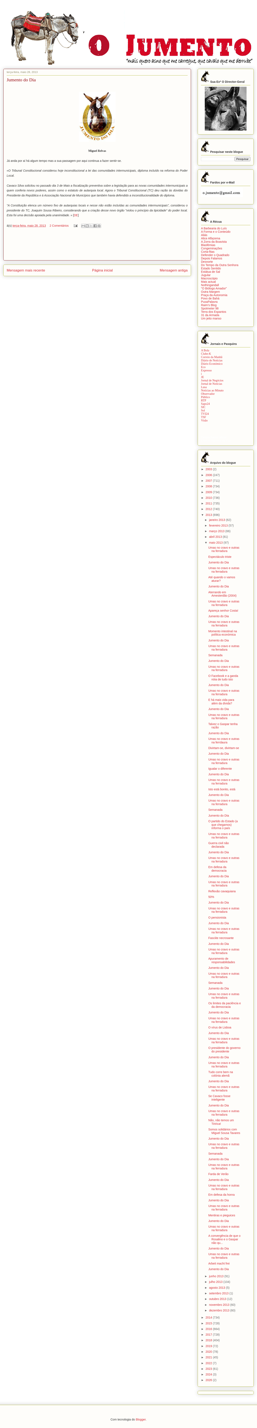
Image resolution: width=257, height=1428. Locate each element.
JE (202, 377)
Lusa (204, 387)
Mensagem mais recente (26, 270)
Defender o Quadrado (215, 255)
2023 (209, 1368)
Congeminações (211, 248)
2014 (209, 1317)
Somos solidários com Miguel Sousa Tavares (224, 1131)
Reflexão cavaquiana (222, 891)
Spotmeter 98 (210, 308)
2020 (209, 1351)
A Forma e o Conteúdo (215, 231)
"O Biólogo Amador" (214, 288)
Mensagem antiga (174, 270)
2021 (209, 1357)
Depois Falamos (211, 258)
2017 (209, 1334)
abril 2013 (216, 536)
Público (205, 397)
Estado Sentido (211, 268)
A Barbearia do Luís (214, 228)
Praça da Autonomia (214, 295)
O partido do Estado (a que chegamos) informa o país (223, 825)
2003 (209, 469)
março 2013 (217, 531)
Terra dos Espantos (213, 311)
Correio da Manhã (211, 357)
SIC (203, 407)
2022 (209, 1363)
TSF (203, 417)
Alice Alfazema (210, 238)
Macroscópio (209, 278)
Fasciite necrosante (221, 938)
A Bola (205, 350)
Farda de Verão (218, 1174)
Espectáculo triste (220, 556)
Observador (208, 393)
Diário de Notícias (212, 360)
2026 (209, 1380)
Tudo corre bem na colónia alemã (220, 1073)
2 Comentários (59, 225)
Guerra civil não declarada (218, 844)
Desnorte (207, 261)
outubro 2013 (218, 1299)
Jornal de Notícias (211, 383)
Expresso (206, 370)
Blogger (141, 1419)
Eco (203, 367)
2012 (209, 509)
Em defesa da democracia (217, 868)
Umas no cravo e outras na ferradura (223, 549)
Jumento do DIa (218, 815)
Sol (203, 410)
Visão (204, 420)
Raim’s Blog (208, 305)
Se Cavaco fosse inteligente (219, 1097)
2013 (209, 515)
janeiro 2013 (217, 520)
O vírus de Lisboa (219, 1027)
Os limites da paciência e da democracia (224, 1005)
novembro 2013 (219, 1304)
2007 (209, 480)
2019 (209, 1346)
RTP (203, 400)
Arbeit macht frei (219, 1263)
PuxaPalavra (209, 301)
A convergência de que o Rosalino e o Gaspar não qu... (224, 1239)
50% (211, 897)
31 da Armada (210, 315)
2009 (209, 492)
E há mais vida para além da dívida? (221, 701)
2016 (209, 1329)
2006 (209, 475)
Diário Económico (212, 363)
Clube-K (206, 353)
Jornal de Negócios (212, 380)
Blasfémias (208, 245)
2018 (209, 1340)
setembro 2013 (219, 1293)
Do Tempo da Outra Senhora (219, 265)
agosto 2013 (217, 1287)
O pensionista (217, 917)
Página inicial (102, 270)
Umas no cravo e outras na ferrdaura (223, 740)
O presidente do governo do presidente (224, 1049)
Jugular (206, 275)
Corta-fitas (208, 251)
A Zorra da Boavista (214, 241)
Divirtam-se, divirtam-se (223, 748)
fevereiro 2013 (218, 525)
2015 (209, 1323)
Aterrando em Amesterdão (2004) (222, 594)
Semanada (215, 655)
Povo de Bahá (210, 298)
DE (76, 215)
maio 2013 (216, 542)
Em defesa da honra (221, 1194)
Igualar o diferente (220, 768)
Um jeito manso (211, 318)
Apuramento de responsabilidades (221, 960)
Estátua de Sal (210, 271)
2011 (209, 503)
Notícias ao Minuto (212, 390)
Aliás (204, 235)
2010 (209, 497)
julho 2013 (216, 1281)
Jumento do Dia (218, 562)
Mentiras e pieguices (221, 1215)
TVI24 (205, 413)
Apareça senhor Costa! (223, 610)
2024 (209, 1374)
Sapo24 (205, 403)
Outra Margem (210, 291)
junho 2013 (216, 1276)
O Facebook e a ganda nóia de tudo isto (223, 677)
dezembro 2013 (219, 1310)
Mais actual (208, 281)
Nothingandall (210, 285)
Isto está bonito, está (221, 789)
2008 (209, 486)
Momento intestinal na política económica (222, 633)
